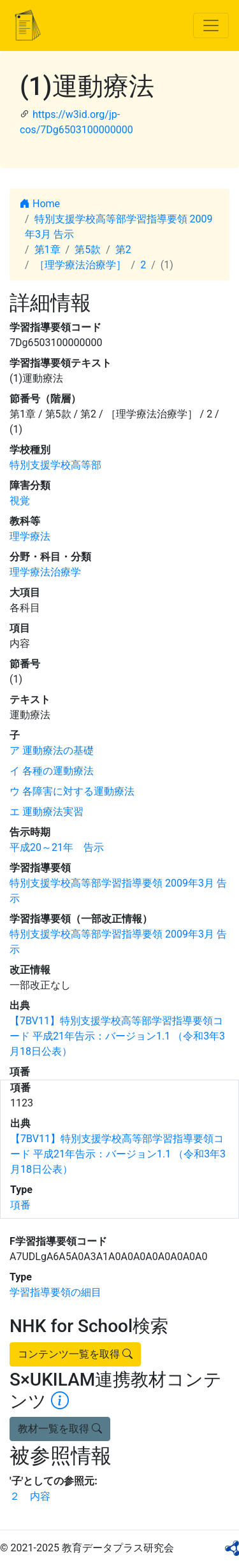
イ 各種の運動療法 (52, 771)
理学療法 (30, 536)
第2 (123, 249)
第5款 (88, 249)
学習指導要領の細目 (55, 1292)
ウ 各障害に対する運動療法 (72, 791)
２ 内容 (30, 1496)
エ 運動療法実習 (46, 812)
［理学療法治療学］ (80, 265)
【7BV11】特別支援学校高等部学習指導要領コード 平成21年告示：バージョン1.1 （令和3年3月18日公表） (117, 1036)
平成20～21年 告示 (57, 847)
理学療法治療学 (45, 572)
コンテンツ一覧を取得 (75, 1354)
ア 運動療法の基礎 (52, 750)
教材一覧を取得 (60, 1429)
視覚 (20, 501)
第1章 (47, 249)
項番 (20, 1205)
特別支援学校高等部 (55, 465)
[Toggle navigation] (211, 25)
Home (40, 204)
